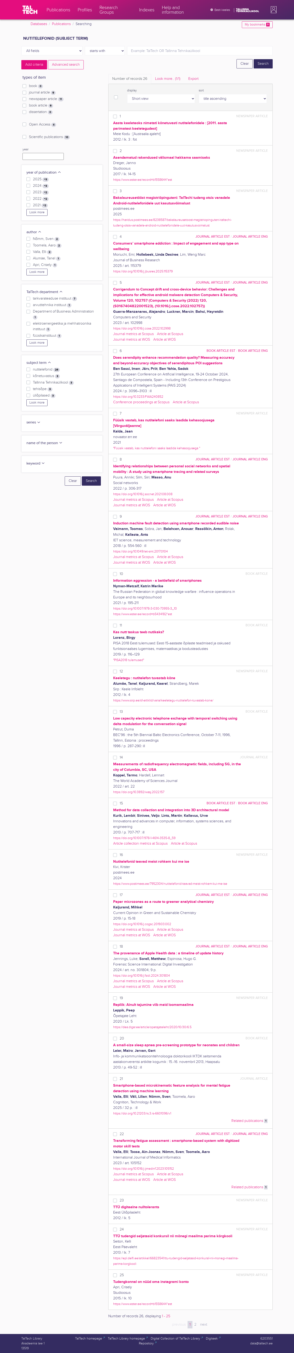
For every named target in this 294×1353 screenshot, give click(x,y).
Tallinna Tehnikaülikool (53, 382)
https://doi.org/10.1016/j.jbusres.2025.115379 (143, 271)
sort (201, 90)
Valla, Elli (42, 252)
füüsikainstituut (47, 335)
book (36, 86)
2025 (41, 179)
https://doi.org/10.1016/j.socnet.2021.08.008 (143, 494)
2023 (41, 192)
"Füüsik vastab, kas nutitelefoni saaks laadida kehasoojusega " (156, 448)
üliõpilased (44, 395)
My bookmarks (257, 24)
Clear (244, 63)
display (132, 90)
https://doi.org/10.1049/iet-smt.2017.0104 (140, 551)
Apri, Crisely (45, 265)
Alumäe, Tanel (47, 258)
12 (121, 671)
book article (41, 105)
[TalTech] (29, 9)
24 (122, 1229)
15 (121, 803)
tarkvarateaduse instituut (55, 298)
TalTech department (44, 292)
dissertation (41, 112)
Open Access (42, 124)
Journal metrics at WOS (131, 339)
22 (122, 1134)
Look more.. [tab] (167, 79)
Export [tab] (193, 79)
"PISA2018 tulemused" (128, 660)
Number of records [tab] (129, 79)
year (25, 149)
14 (121, 757)
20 (122, 1038)
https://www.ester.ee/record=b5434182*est (142, 614)
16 (121, 855)
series (33, 422)
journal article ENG (250, 237)
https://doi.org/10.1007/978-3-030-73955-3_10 (145, 608)
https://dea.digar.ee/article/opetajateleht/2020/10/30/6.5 (152, 1027)
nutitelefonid (46, 369)
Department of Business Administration (63, 314)
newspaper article (46, 99)
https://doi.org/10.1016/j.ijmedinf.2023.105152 (143, 1169)
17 (121, 895)
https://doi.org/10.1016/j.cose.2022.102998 (142, 328)
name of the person (44, 443)
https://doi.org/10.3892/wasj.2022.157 (138, 792)
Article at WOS (164, 339)
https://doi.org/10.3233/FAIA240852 (138, 397)
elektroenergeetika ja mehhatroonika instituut (62, 326)
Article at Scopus (170, 334)
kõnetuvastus (46, 376)
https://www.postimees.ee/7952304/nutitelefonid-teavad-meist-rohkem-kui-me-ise (170, 884)
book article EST (221, 351)
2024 (41, 186)
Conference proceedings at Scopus (141, 402)
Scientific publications (49, 137)
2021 (40, 205)
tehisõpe (42, 389)
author (34, 232)
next (203, 1324)
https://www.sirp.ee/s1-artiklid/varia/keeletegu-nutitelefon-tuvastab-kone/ (163, 700)
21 (121, 1079)
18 (121, 946)
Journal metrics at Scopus (133, 334)
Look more (37, 212)
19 (121, 998)
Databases (39, 24)
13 (121, 712)
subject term (38, 363)
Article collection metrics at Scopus (140, 843)
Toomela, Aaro (47, 245)
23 (122, 1200)
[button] (272, 9)
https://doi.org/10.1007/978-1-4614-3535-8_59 (144, 838)
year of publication (43, 172)
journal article (42, 92)
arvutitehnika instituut (52, 305)
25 (122, 1275)
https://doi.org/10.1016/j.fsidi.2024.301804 (141, 976)
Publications (61, 24)
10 (121, 574)
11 (121, 625)
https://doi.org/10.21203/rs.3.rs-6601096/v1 (142, 1113)
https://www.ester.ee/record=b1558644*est (142, 180)
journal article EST (212, 237)
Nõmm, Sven (46, 239)
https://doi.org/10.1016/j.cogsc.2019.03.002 (142, 924)
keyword (35, 463)
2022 (41, 199)
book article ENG (253, 351)
